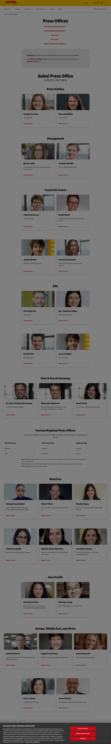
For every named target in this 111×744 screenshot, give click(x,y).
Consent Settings (83, 730)
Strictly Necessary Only (82, 735)
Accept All (83, 740)
